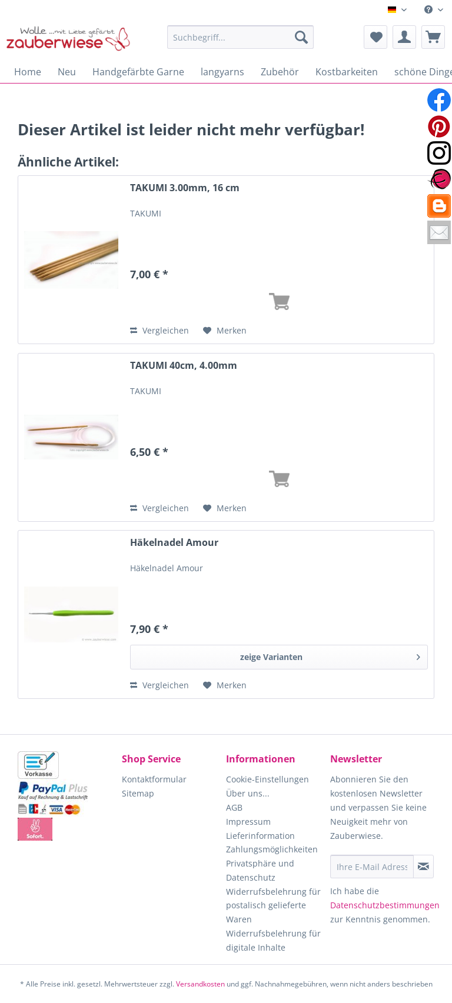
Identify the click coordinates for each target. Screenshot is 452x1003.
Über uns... (248, 793)
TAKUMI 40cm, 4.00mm (183, 365)
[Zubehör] (279, 72)
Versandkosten (200, 984)
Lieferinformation (260, 835)
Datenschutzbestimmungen (385, 905)
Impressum (248, 821)
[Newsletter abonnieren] (423, 866)
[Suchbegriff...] (240, 37)
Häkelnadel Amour (174, 543)
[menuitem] (434, 9)
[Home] (27, 72)
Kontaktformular (154, 779)
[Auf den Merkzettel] (225, 331)
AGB (234, 807)
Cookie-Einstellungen (267, 779)
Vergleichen (159, 330)
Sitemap (138, 793)
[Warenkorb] (433, 37)
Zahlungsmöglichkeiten (272, 849)
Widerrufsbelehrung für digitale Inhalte (273, 940)
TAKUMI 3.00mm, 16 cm (185, 188)
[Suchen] (301, 37)
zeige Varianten (330, 655)
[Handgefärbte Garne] (138, 72)
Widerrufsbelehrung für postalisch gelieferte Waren (273, 905)
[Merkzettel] (375, 37)
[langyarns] (222, 72)
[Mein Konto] (404, 37)
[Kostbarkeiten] (346, 72)
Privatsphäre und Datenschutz (260, 870)
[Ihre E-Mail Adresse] (372, 866)
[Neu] (66, 72)
